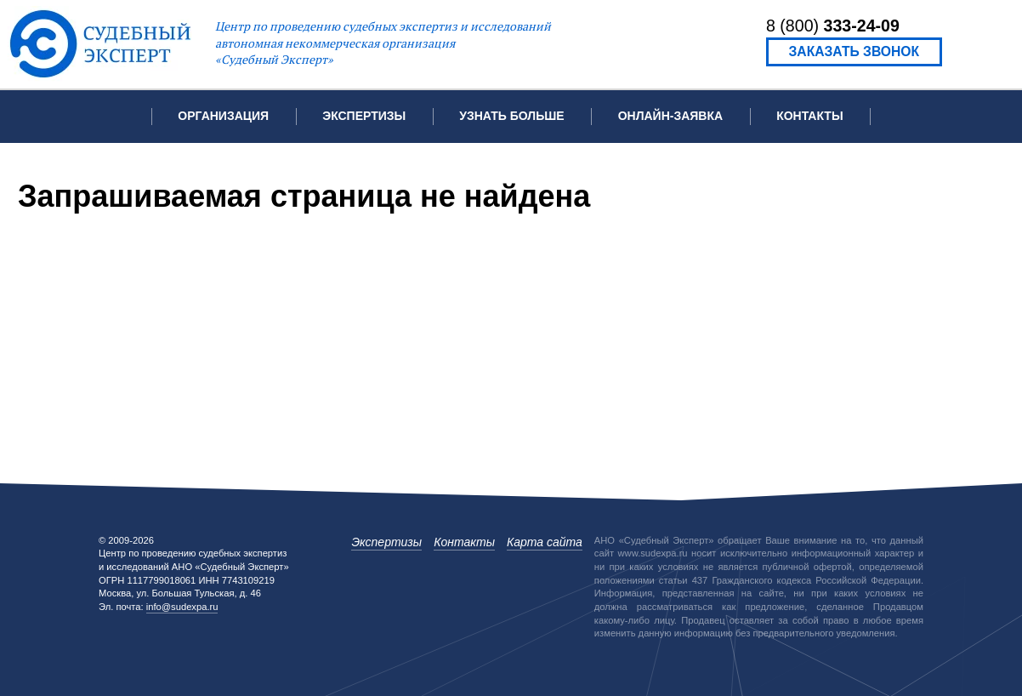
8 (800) (833, 25)
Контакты (809, 115)
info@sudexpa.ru (182, 607)
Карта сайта (544, 542)
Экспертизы (386, 542)
